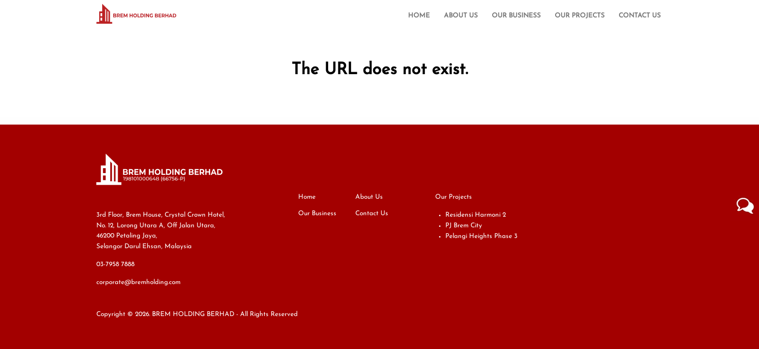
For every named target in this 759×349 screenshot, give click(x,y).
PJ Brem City (463, 225)
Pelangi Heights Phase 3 (481, 236)
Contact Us (640, 16)
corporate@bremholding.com (138, 282)
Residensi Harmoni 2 (475, 215)
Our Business (516, 16)
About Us (461, 16)
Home (419, 16)
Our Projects (580, 16)
